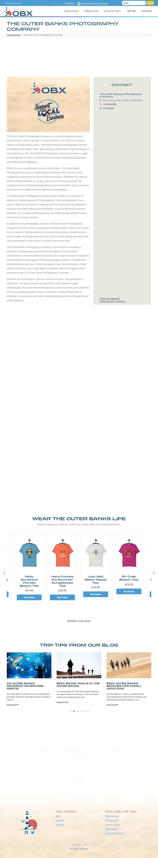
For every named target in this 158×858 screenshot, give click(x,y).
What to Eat (111, 828)
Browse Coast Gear (78, 621)
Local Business (14, 35)
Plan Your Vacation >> (14, 3)
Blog (58, 816)
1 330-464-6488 (109, 104)
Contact (60, 820)
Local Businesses (114, 833)
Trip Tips (131, 11)
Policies (60, 824)
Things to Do (112, 820)
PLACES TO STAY (112, 11)
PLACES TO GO (71, 11)
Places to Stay (112, 824)
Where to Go (112, 816)
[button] (153, 573)
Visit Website (108, 108)
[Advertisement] (79, 57)
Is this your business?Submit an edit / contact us (112, 300)
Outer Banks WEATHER (79, 787)
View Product (29, 597)
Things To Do (91, 11)
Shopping (147, 11)
